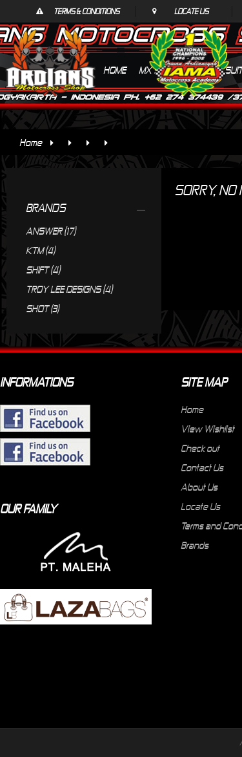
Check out (200, 448)
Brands (194, 545)
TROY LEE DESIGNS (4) (69, 289)
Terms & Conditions (86, 11)
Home (30, 142)
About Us (199, 487)
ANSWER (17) (51, 231)
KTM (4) (40, 250)
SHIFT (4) (43, 269)
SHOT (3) (42, 308)
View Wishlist (207, 428)
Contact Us (202, 467)
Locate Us (191, 11)
